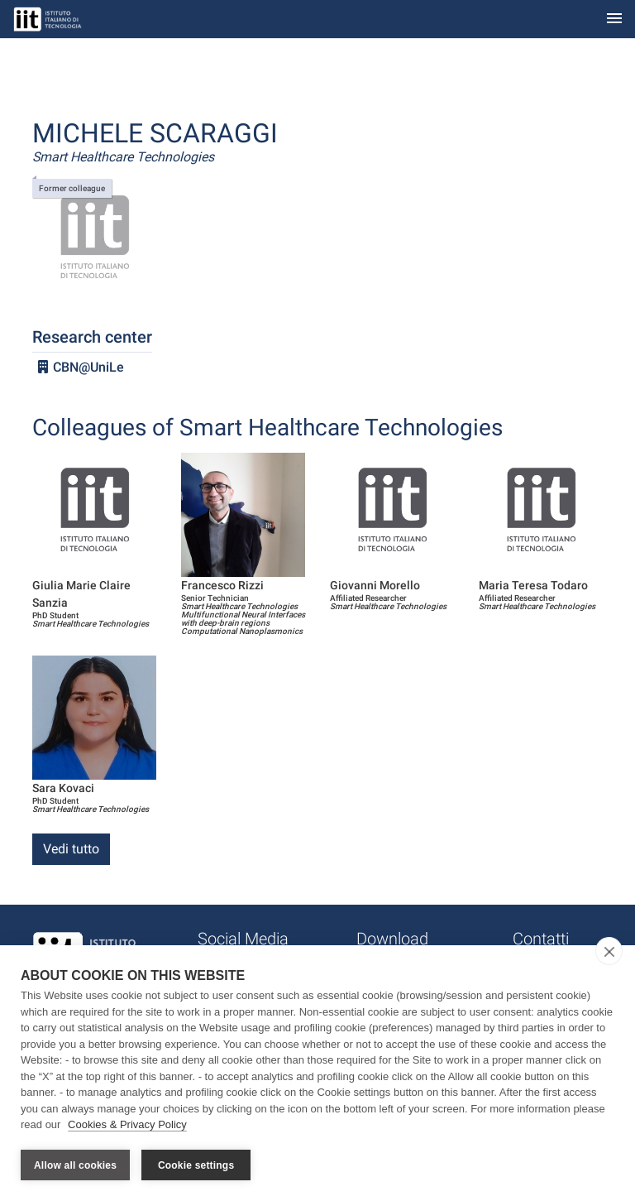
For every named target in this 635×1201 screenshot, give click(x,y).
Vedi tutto (71, 849)
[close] (609, 952)
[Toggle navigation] (614, 19)
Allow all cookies (75, 1165)
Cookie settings (196, 1165)
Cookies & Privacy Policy (127, 1125)
